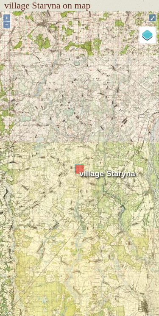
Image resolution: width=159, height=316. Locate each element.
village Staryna (107, 173)
